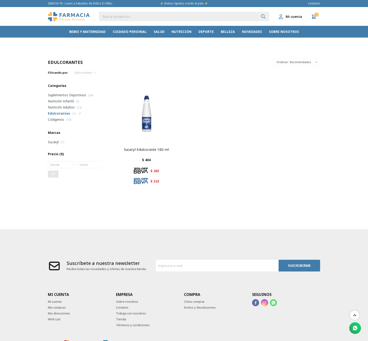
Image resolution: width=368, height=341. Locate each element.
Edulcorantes (83, 73)
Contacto (314, 3)
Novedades (252, 31)
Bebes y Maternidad (87, 31)
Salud (159, 31)
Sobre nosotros (284, 31)
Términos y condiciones (133, 325)
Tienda (121, 319)
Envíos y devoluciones (200, 307)
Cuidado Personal (130, 31)
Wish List (54, 319)
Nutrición (182, 31)
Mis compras (57, 307)
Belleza (228, 31)
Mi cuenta (54, 301)
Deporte (206, 31)
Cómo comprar (194, 301)
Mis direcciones (59, 313)
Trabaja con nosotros (131, 313)
